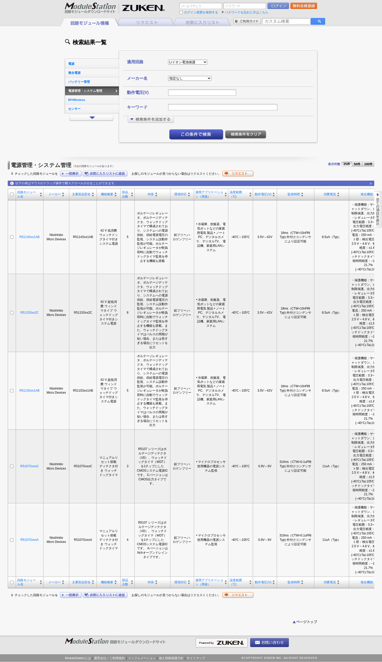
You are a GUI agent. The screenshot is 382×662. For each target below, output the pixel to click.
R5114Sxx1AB (30, 237)
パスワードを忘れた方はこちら (246, 12)
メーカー (54, 194)
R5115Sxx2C (29, 312)
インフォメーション (142, 658)
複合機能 (367, 194)
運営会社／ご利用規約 (109, 658)
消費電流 (330, 194)
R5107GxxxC (29, 466)
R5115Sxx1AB (30, 390)
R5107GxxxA (29, 540)
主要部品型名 (81, 194)
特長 (151, 194)
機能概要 (107, 194)
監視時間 (294, 194)
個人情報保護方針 (171, 658)
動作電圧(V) (263, 194)
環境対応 (180, 194)
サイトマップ (196, 658)
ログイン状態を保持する (201, 12)
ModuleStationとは (78, 658)
